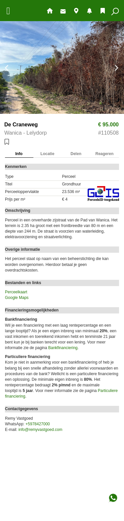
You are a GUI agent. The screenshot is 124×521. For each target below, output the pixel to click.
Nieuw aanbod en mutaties (89, 11)
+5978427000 (37, 424)
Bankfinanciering (63, 347)
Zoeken (115, 11)
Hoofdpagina (50, 11)
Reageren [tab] (105, 153)
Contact (63, 11)
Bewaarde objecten (102, 11)
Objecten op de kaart (76, 11)
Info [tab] (18, 153)
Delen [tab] (75, 153)
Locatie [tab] (47, 153)
